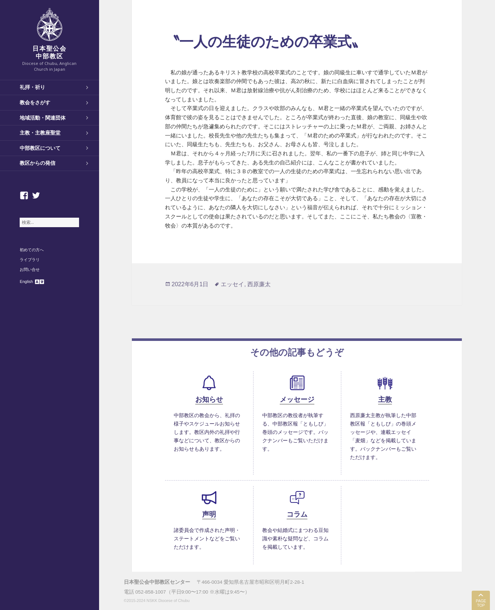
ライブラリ (30, 259)
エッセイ (232, 284)
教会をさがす (35, 102)
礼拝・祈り (32, 87)
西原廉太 (259, 284)
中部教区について (40, 148)
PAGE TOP (481, 603)
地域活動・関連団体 (43, 118)
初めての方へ (32, 250)
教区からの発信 (37, 163)
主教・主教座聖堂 (40, 133)
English (26, 281)
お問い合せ (30, 269)
